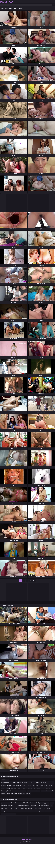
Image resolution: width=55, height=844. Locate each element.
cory (13, 791)
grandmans (4, 802)
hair (39, 805)
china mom (29, 788)
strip (44, 808)
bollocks (51, 791)
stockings (13, 788)
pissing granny (45, 802)
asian (2, 788)
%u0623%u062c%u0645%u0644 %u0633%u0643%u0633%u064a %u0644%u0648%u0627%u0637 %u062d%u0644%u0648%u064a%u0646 (24, 783)
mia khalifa (4, 805)
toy (14, 813)
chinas (6, 808)
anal (37, 785)
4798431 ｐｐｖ (5, 780)
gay (34, 788)
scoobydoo (10, 805)
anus (17, 791)
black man (18, 785)
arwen (8, 793)
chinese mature (37, 808)
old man (51, 785)
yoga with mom (45, 805)
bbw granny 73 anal (6, 791)
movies (16, 808)
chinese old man (36, 791)
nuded (10, 802)
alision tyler (48, 788)
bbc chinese (23, 791)
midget (19, 788)
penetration (11, 811)
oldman (3, 793)
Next (34, 580)
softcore (23, 811)
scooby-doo (4, 811)
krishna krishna (32, 811)
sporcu (11, 808)
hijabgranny (33, 805)
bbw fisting (14, 793)
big (43, 788)
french (48, 808)
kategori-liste (21, 793)
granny (29, 785)
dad (34, 785)
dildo (41, 785)
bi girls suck (40, 811)
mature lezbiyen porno (23, 805)
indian (45, 785)
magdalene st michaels (6, 813)
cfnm (24, 788)
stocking (8, 788)
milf (2, 808)
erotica (24, 785)
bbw (14, 785)
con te (51, 802)
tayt (52, 811)
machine (39, 788)
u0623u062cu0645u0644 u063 (30, 802)
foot (51, 805)
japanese (3, 785)
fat (15, 805)
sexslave (47, 811)
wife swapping (28, 808)
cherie (28, 791)
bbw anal (28, 793)
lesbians (22, 808)
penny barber (44, 791)
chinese (9, 785)
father (19, 802)
